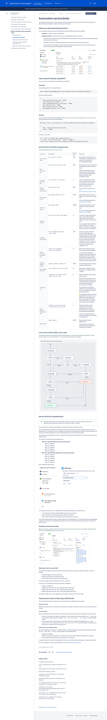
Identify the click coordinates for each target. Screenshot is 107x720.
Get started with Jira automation (18, 17)
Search (90, 3)
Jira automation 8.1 (15, 13)
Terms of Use (78, 715)
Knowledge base (48, 3)
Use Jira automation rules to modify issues (21, 29)
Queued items (84, 201)
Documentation (37, 3)
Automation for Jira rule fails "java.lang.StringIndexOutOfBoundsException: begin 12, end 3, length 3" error (52, 688)
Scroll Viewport (53, 707)
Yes (49, 652)
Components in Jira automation (18, 24)
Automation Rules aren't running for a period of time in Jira (52, 668)
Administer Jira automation (17, 19)
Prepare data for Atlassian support (47, 671)
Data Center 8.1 (91, 13)
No (52, 652)
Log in (94, 3)
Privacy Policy (70, 715)
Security (85, 715)
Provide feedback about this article (64, 652)
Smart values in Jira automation (18, 26)
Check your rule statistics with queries (22, 46)
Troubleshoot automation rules (18, 48)
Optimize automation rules (74, 642)
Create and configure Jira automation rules (21, 22)
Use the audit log (17, 35)
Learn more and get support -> (75, 8)
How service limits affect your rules (87, 191)
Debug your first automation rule (20, 39)
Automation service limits (19, 37)
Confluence (46, 707)
